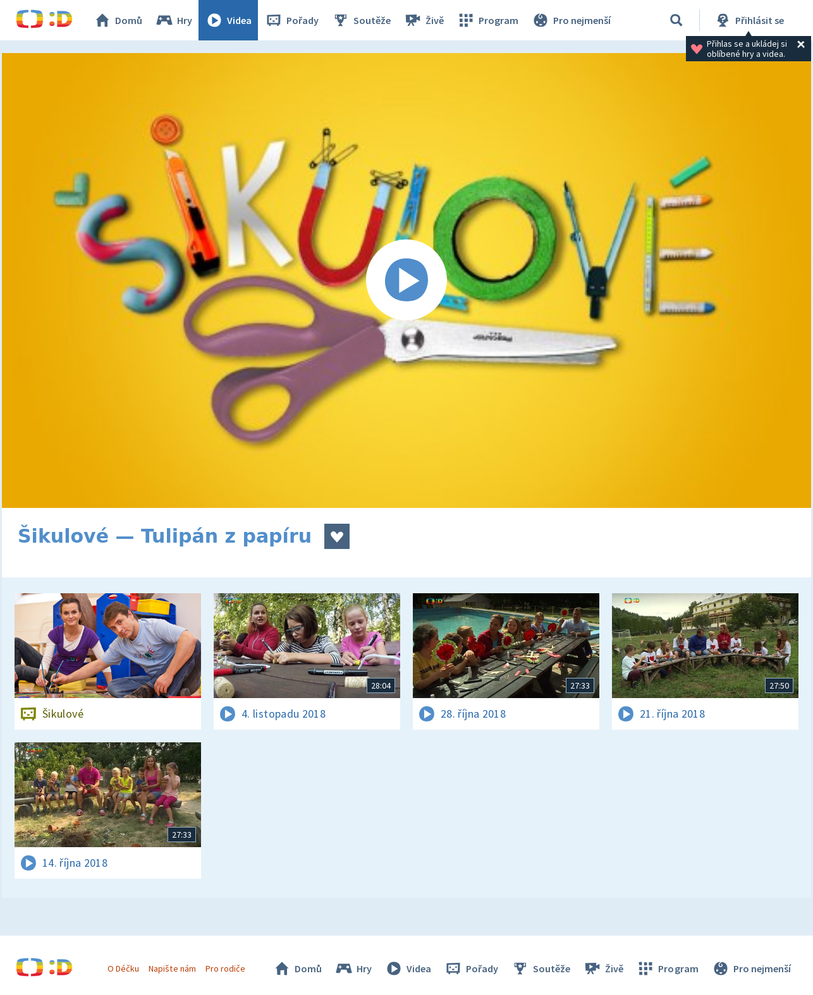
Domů (117, 20)
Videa (228, 20)
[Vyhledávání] (676, 20)
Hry (173, 20)
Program (487, 20)
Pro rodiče (225, 968)
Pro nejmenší (571, 20)
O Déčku (123, 968)
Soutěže (361, 20)
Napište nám (172, 968)
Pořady (291, 20)
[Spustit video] (406, 280)
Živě (423, 20)
